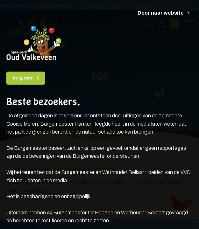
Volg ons (23, 78)
